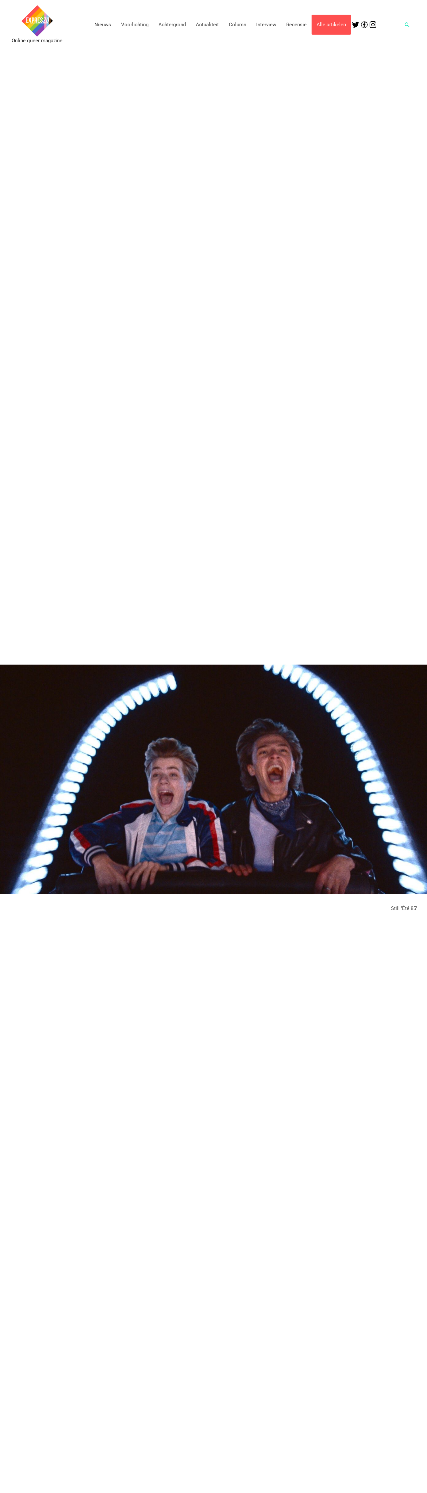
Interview (266, 25)
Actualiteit (207, 25)
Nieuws (102, 25)
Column (237, 25)
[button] (407, 25)
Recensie (296, 25)
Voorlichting (134, 25)
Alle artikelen (331, 25)
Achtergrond (172, 25)
